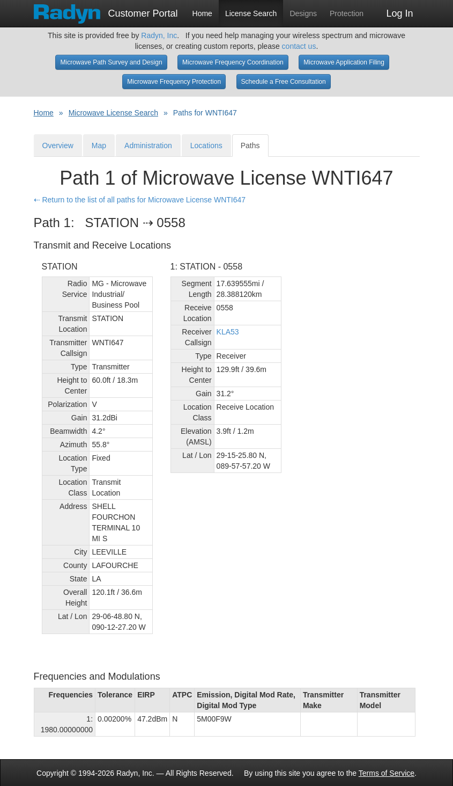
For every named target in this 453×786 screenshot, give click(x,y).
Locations (206, 145)
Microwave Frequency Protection (174, 81)
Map (99, 145)
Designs (303, 13)
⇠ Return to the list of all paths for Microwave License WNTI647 (140, 199)
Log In (399, 13)
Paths (250, 145)
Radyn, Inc (159, 35)
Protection (346, 13)
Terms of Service (386, 773)
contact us (299, 46)
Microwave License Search (113, 112)
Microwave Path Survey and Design (111, 62)
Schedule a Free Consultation (283, 81)
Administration (148, 145)
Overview (57, 145)
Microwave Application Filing (343, 62)
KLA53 (228, 332)
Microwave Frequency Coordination (233, 62)
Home (202, 13)
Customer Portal (106, 10)
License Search (251, 13)
